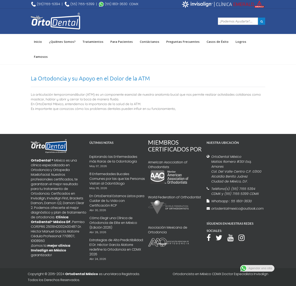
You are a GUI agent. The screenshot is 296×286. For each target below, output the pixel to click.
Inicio (38, 42)
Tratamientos (92, 42)
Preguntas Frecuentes (183, 42)
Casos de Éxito (218, 42)
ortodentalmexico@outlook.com (236, 208)
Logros (241, 42)
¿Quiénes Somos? (62, 42)
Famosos (41, 57)
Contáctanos (149, 42)
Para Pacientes (121, 42)
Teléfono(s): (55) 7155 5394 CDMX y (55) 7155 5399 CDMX (235, 191)
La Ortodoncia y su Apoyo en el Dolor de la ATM (90, 78)
